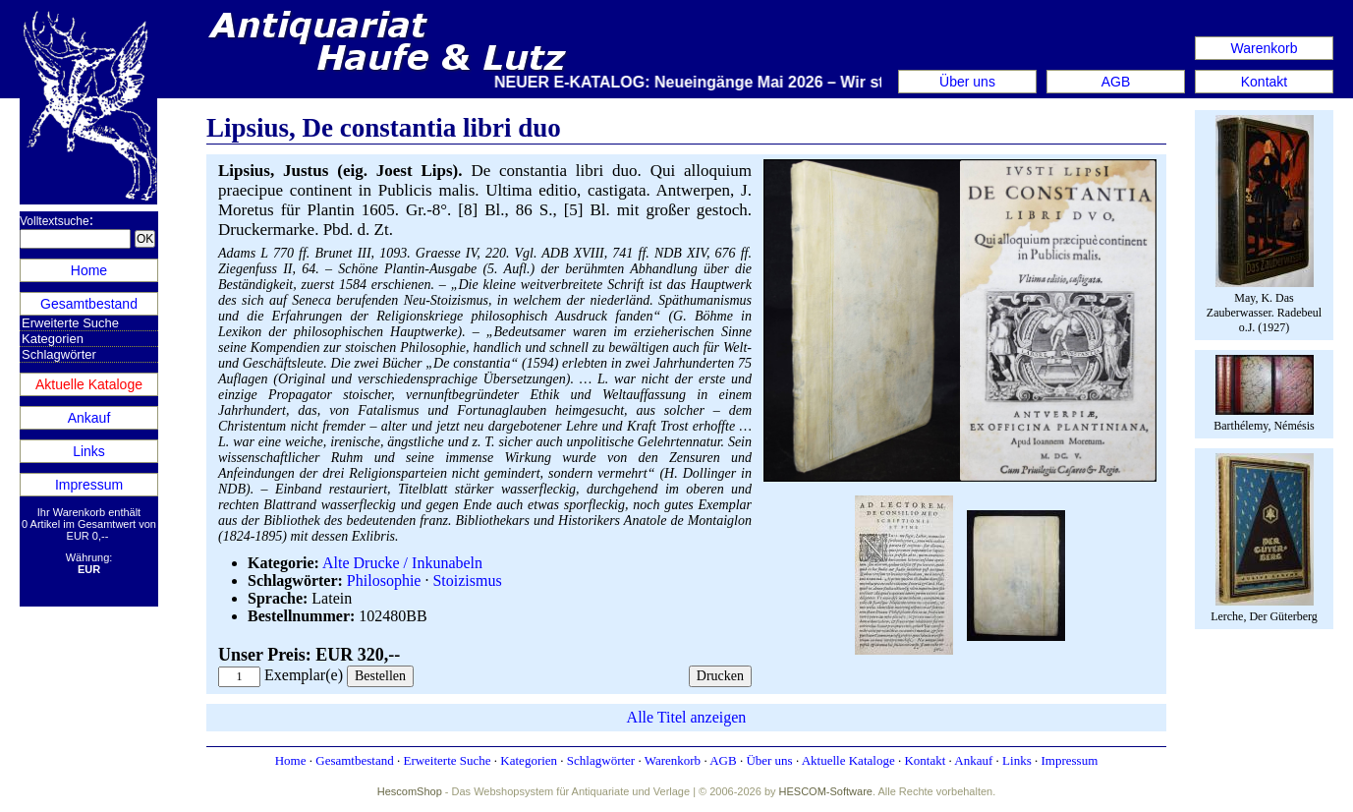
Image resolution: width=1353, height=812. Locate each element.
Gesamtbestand (89, 304)
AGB (1116, 81)
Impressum (89, 485)
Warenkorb (1264, 48)
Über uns (967, 81)
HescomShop (409, 791)
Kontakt (1264, 81)
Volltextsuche (54, 221)
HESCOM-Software (826, 791)
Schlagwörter (59, 354)
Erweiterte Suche (70, 323)
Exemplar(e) (303, 675)
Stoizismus (466, 580)
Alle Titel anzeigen (687, 717)
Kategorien (53, 338)
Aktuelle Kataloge (88, 384)
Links (89, 451)
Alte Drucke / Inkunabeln (402, 562)
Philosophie (384, 580)
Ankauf (89, 418)
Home (89, 270)
